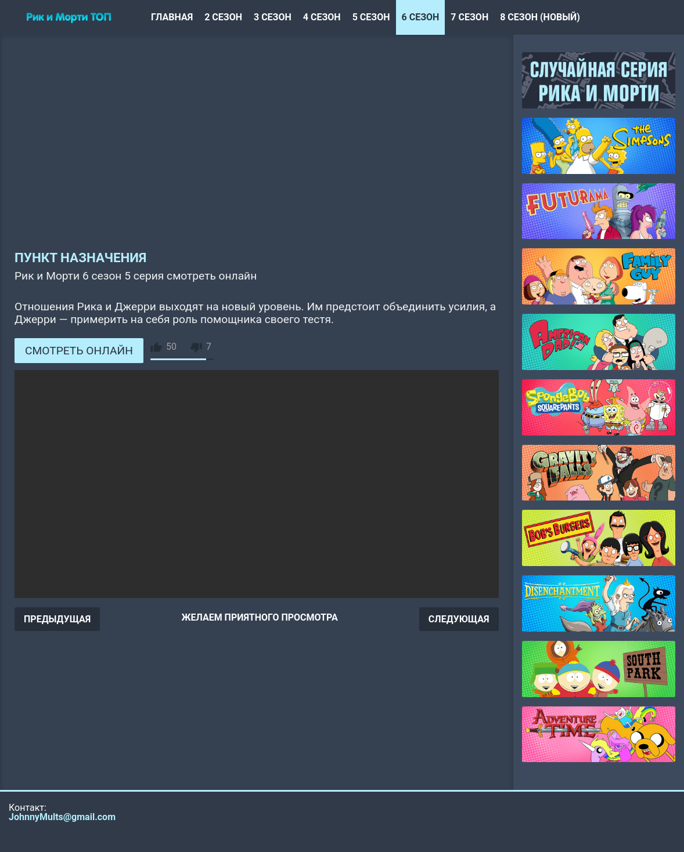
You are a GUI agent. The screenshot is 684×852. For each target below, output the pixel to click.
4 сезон (322, 17)
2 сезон (223, 17)
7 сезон (469, 17)
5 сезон (371, 17)
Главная (172, 17)
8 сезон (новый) (540, 17)
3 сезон (272, 17)
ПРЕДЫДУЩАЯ (57, 619)
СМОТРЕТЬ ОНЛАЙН (79, 350)
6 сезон (421, 17)
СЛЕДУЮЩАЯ (459, 619)
